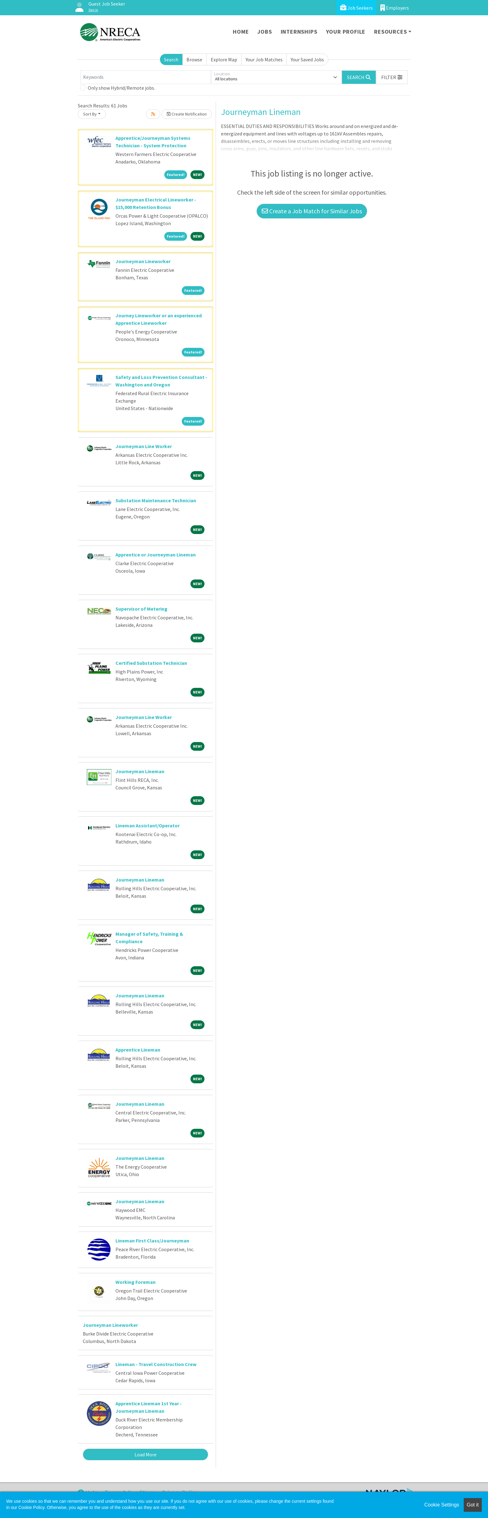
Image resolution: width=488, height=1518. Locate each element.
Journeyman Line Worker (143, 446)
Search (171, 59)
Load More (145, 1454)
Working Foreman (135, 1282)
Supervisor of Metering (141, 609)
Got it (473, 1504)
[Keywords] (145, 77)
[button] (392, 77)
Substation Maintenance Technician (155, 500)
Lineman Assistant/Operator (147, 825)
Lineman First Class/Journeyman (152, 1240)
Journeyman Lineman (139, 771)
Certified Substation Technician (151, 663)
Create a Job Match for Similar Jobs (312, 211)
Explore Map (224, 59)
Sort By (90, 114)
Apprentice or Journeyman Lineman (155, 554)
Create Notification (187, 114)
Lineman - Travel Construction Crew (155, 1364)
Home (241, 31)
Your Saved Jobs (307, 59)
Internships (299, 31)
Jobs (264, 31)
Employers (394, 8)
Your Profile (346, 31)
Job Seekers (356, 8)
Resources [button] (390, 31)
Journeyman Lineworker (143, 261)
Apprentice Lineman (137, 1050)
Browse (194, 59)
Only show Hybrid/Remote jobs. (121, 88)
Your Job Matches (264, 59)
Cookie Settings (441, 1504)
